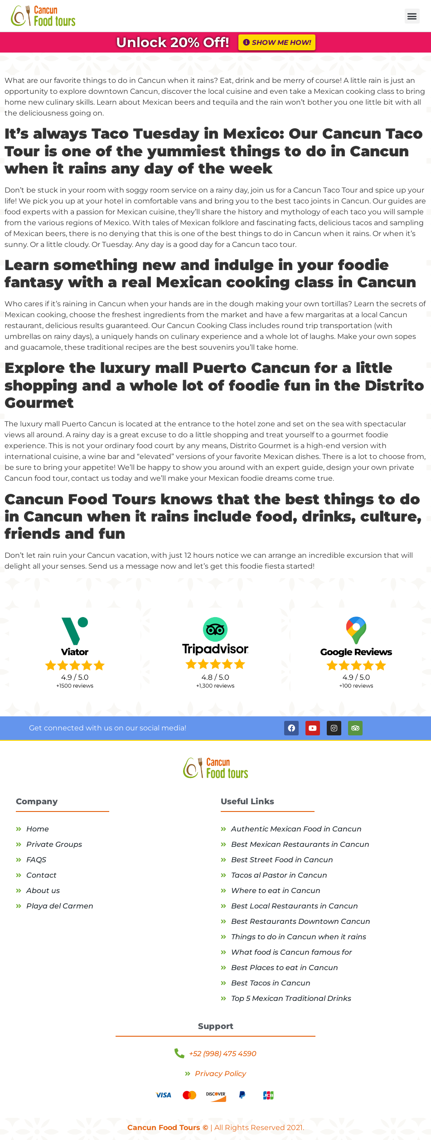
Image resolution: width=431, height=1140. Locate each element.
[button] (412, 16)
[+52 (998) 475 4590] (179, 1053)
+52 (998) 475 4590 (223, 1053)
